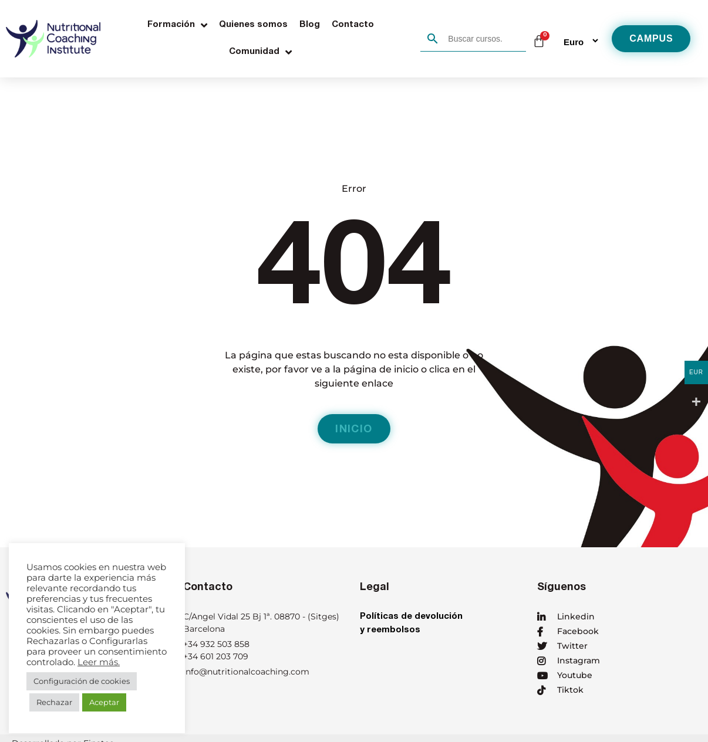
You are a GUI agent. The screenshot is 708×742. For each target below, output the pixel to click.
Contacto (353, 25)
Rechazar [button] (54, 702)
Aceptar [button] (104, 702)
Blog (309, 25)
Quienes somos (253, 25)
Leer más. (98, 662)
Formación (177, 25)
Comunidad (260, 52)
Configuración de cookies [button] (81, 681)
